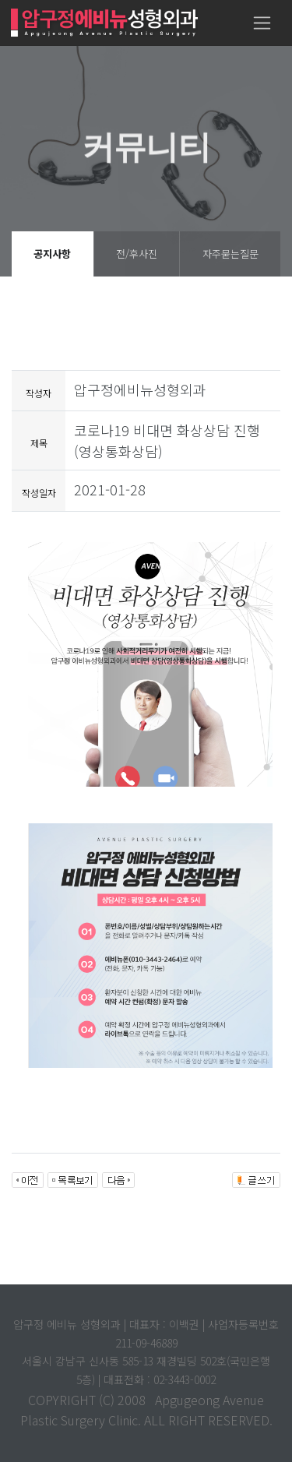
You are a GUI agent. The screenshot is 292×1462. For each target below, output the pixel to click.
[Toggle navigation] (262, 23)
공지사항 (52, 253)
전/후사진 (136, 253)
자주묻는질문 (230, 253)
